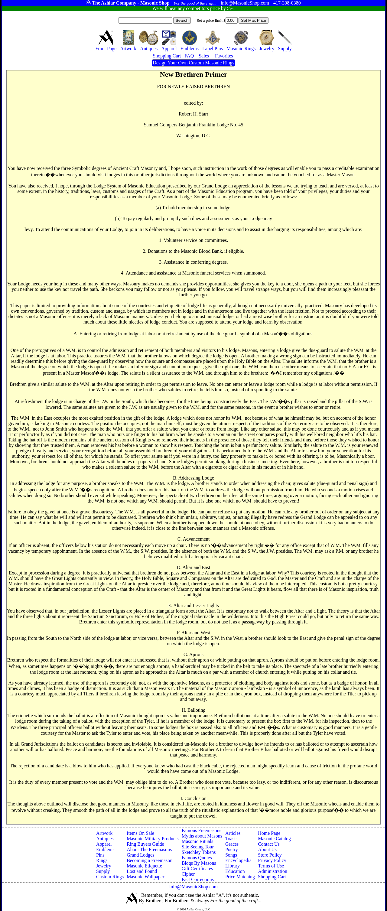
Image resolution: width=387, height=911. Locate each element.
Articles (233, 833)
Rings (101, 860)
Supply (103, 871)
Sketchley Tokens (199, 852)
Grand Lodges (140, 854)
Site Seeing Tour (198, 846)
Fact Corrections (198, 879)
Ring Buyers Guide (145, 844)
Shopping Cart (272, 876)
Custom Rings (110, 876)
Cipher (188, 874)
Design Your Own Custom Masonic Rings (193, 62)
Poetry (231, 849)
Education (235, 871)
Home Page (269, 833)
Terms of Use (271, 865)
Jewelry (103, 865)
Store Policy (270, 854)
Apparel (104, 844)
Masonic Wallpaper (145, 876)
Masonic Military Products (153, 838)
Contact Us (269, 844)
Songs (231, 854)
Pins (100, 854)
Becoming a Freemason (149, 860)
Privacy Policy (272, 860)
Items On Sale (140, 833)
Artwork (104, 833)
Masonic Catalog (274, 838)
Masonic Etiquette (144, 865)
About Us (267, 849)
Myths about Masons (202, 835)
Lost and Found (142, 871)
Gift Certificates (197, 868)
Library (232, 865)
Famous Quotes (197, 857)
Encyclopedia (238, 860)
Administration (272, 871)
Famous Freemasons (201, 830)
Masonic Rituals (197, 841)
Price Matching (240, 876)
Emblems (105, 849)
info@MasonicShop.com (193, 886)
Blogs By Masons (199, 863)
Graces (232, 844)
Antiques (105, 838)
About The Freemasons (149, 849)
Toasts (231, 838)
